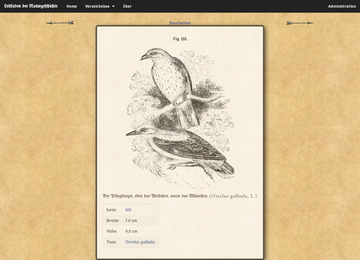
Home (71, 6)
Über (127, 6)
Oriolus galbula (140, 242)
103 (128, 210)
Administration (342, 6)
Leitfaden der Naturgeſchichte (30, 6)
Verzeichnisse (97, 6)
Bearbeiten (180, 23)
